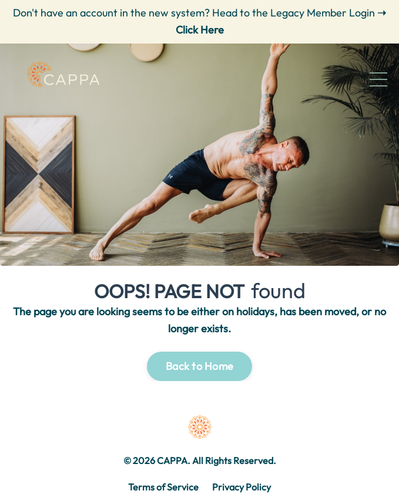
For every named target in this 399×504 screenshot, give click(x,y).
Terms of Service (163, 487)
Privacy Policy (241, 487)
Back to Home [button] (199, 366)
